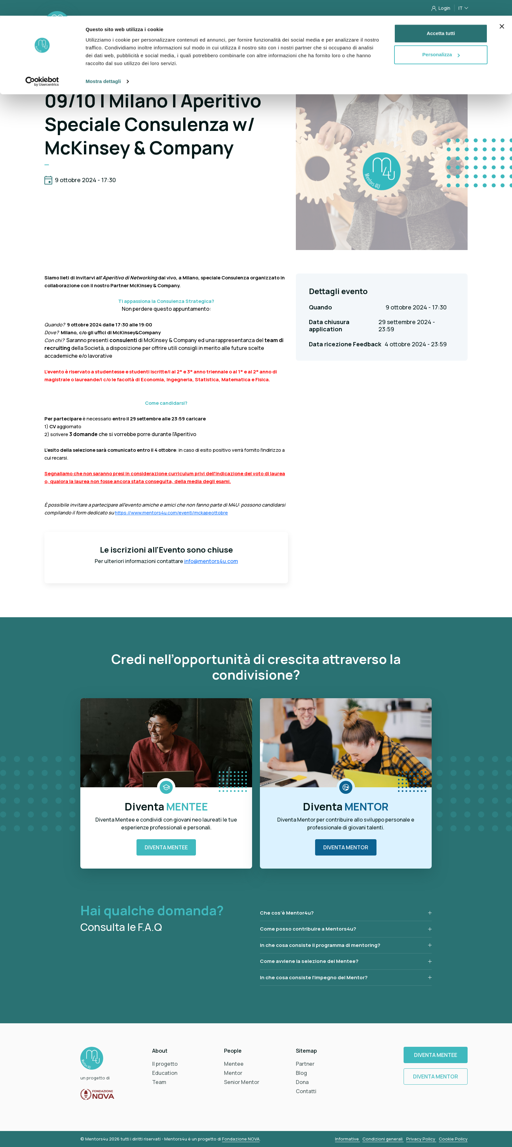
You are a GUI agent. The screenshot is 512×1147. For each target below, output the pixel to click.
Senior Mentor (241, 1082)
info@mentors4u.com (211, 561)
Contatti (306, 1091)
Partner (305, 1063)
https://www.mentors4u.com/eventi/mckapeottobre (171, 513)
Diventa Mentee (166, 847)
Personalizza (441, 38)
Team (159, 1082)
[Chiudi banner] (502, 10)
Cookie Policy (453, 1139)
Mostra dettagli (103, 65)
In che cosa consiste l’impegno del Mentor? (314, 977)
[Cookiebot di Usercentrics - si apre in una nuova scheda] (42, 65)
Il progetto (165, 1063)
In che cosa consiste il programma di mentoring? (320, 945)
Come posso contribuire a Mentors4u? (308, 928)
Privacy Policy (421, 1139)
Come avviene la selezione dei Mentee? (309, 961)
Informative (347, 1139)
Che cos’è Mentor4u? (287, 912)
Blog (301, 1072)
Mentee (234, 1063)
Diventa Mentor (345, 847)
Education (164, 1072)
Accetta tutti (441, 17)
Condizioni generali (383, 1139)
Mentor (233, 1072)
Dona (302, 1082)
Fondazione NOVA (241, 1139)
